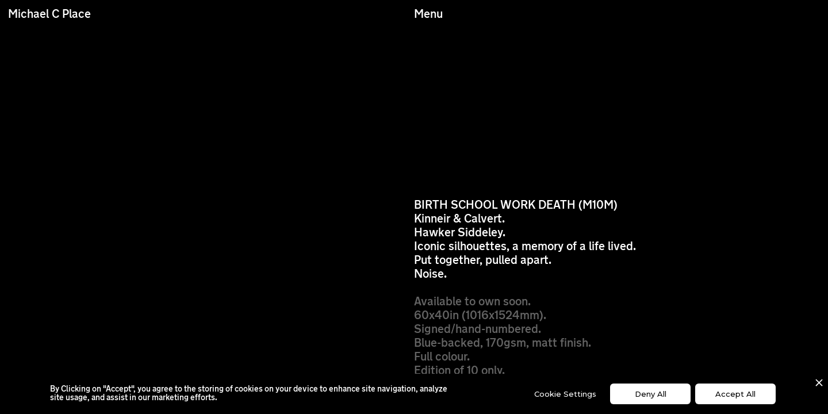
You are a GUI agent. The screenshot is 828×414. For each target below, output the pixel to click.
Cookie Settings (565, 393)
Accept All (735, 393)
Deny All (650, 393)
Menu (428, 15)
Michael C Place (49, 15)
